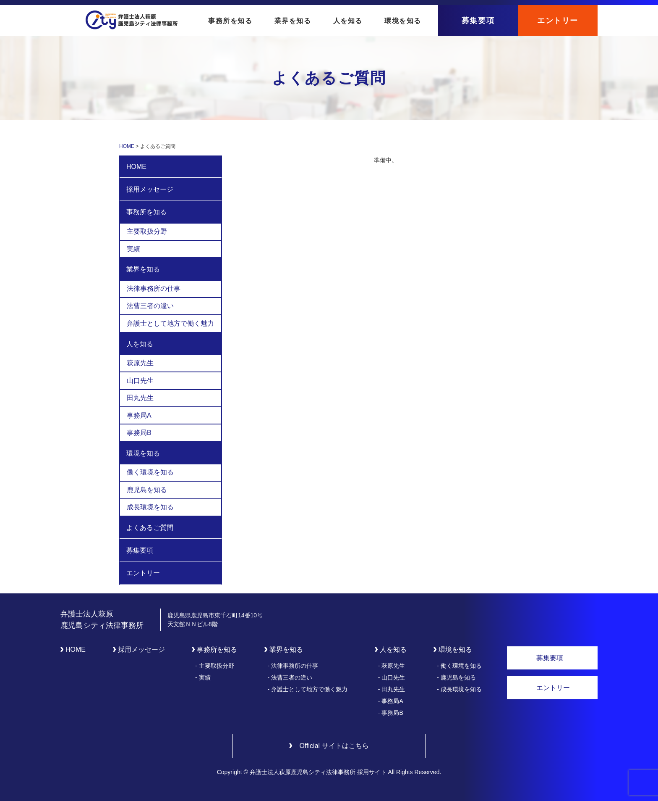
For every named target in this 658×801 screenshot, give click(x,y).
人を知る (348, 20)
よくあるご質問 (149, 527)
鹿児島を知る (147, 489)
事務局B (139, 432)
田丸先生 (140, 397)
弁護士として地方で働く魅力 (170, 323)
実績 (133, 249)
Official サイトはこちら (333, 745)
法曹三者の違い (150, 305)
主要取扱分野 (147, 231)
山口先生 (140, 380)
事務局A (139, 415)
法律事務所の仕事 (153, 288)
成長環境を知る (150, 507)
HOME (136, 166)
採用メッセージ (149, 189)
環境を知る (402, 20)
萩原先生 (140, 362)
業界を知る (292, 20)
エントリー (557, 20)
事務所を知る (230, 20)
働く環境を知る (150, 472)
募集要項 (478, 20)
